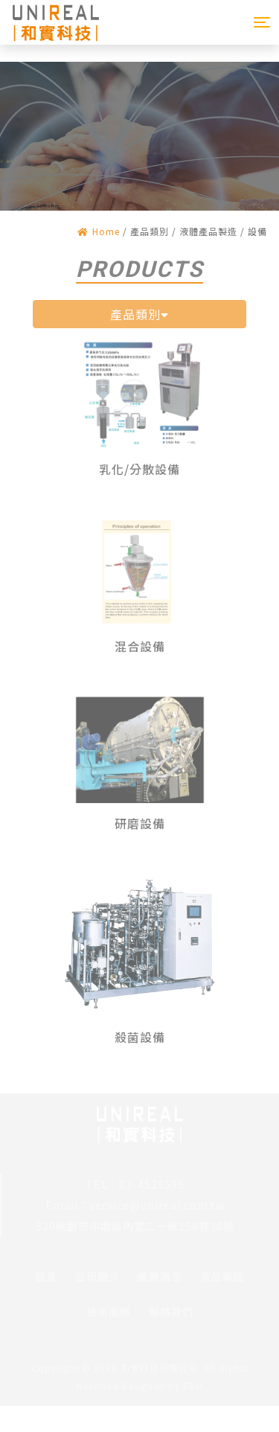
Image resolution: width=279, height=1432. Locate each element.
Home (98, 231)
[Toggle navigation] (262, 22)
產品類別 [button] (139, 314)
